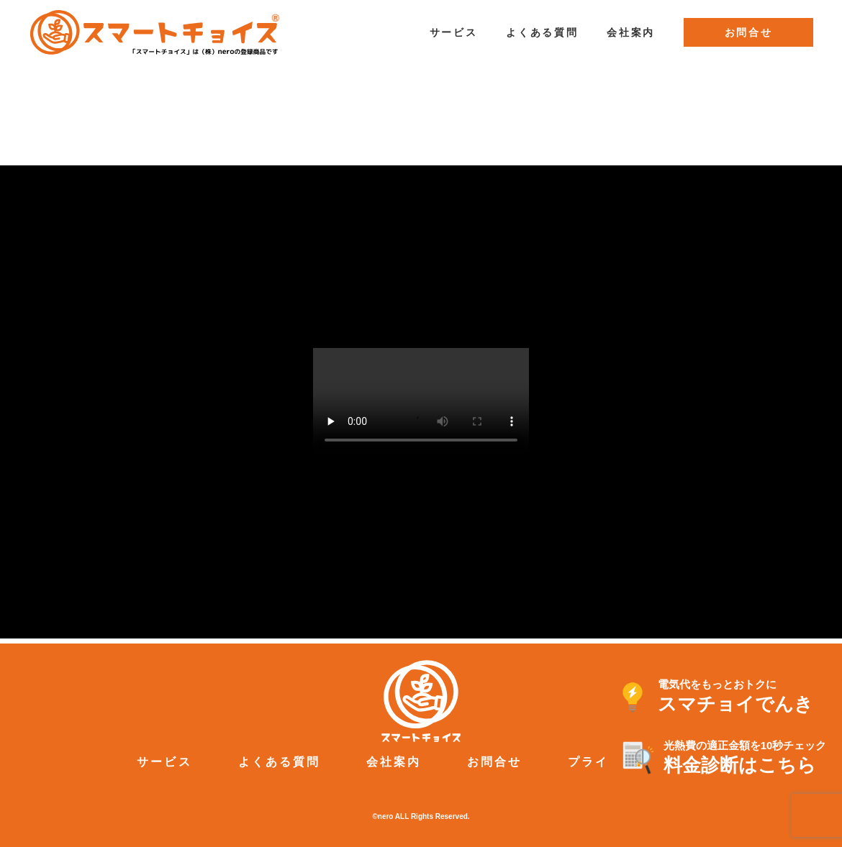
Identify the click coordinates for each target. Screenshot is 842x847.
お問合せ (749, 32)
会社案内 (631, 32)
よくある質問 (542, 32)
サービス (454, 32)
